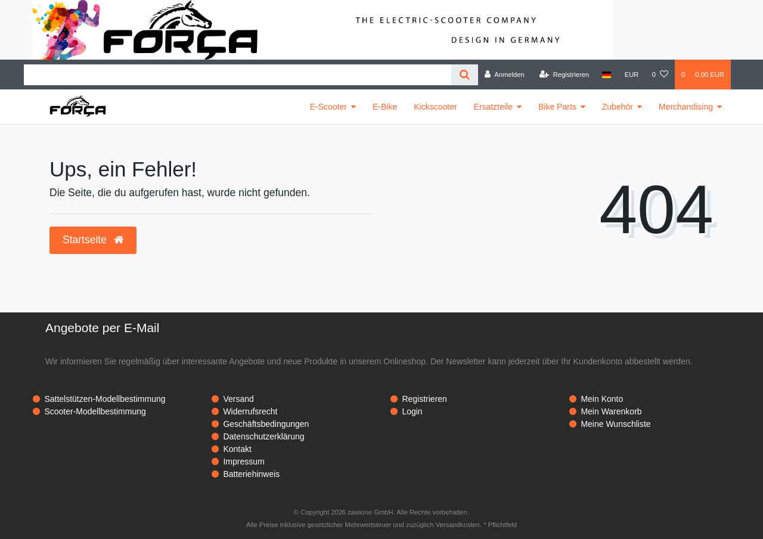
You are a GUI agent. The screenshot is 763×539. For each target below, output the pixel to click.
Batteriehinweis (251, 474)
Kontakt (237, 449)
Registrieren (424, 399)
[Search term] (237, 74)
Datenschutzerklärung (263, 436)
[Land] (606, 74)
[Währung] (632, 74)
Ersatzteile (493, 106)
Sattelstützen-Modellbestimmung (104, 399)
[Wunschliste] (660, 74)
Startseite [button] (93, 240)
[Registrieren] (564, 74)
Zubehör (617, 106)
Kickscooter (435, 106)
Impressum (243, 461)
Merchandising (686, 106)
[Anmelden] (504, 74)
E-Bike (385, 106)
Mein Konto (602, 399)
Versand (238, 399)
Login (412, 411)
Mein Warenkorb (611, 411)
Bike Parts (557, 106)
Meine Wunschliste (615, 424)
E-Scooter (328, 106)
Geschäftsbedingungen (266, 424)
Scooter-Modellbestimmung (94, 411)
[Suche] (464, 74)
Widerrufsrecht (250, 411)
